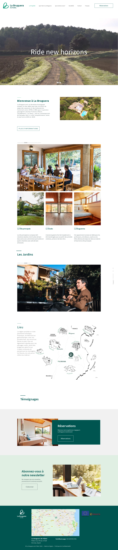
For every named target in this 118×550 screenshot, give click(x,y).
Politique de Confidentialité (62, 546)
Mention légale (48, 546)
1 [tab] (19, 142)
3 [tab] (25, 142)
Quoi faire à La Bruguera (45, 6)
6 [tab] (35, 142)
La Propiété (32, 6)
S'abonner (29, 487)
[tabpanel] (59, 167)
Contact (79, 6)
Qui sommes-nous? (60, 6)
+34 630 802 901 (71, 539)
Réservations (103, 6)
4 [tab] (29, 142)
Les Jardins (25, 254)
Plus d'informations (28, 129)
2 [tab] (22, 142)
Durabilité (71, 6)
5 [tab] (32, 142)
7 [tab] (39, 142)
